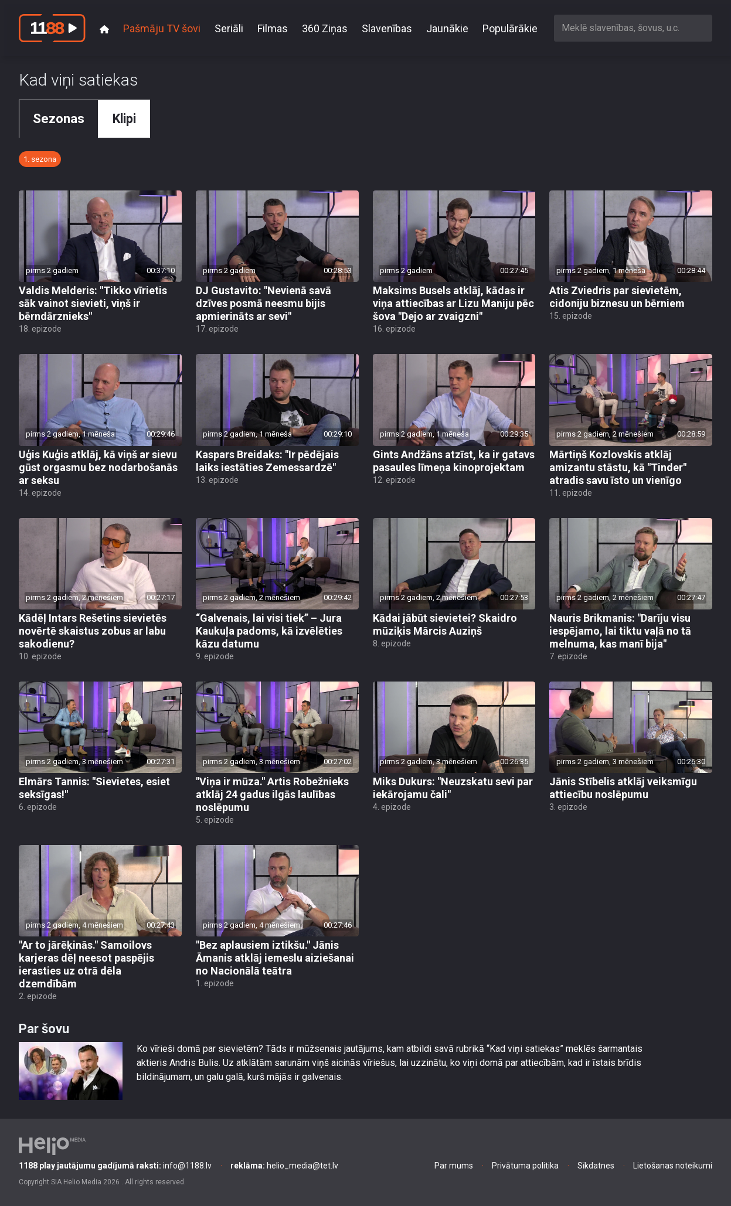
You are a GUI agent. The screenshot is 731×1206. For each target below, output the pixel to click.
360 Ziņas (325, 28)
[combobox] (633, 28)
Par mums (453, 1165)
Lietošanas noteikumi (672, 1165)
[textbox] (633, 27)
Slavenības (387, 28)
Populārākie (510, 28)
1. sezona (39, 159)
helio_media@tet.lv (284, 1165)
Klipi (124, 118)
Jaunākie (447, 28)
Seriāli (229, 28)
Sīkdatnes (595, 1165)
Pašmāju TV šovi (161, 28)
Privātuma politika (525, 1165)
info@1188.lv (115, 1165)
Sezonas (58, 118)
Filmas (272, 28)
